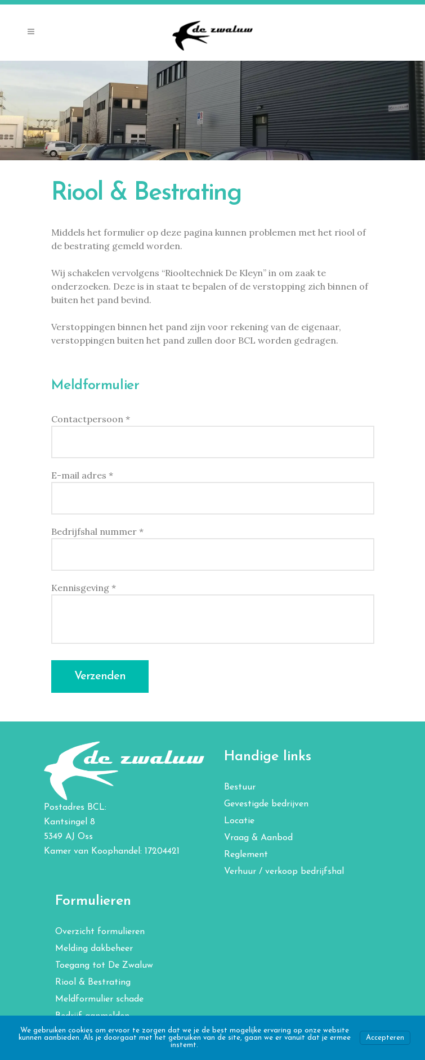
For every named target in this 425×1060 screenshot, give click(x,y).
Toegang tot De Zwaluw (104, 965)
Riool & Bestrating (93, 982)
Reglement (246, 854)
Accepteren (385, 1037)
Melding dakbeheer (94, 948)
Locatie (239, 821)
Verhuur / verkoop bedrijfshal (284, 871)
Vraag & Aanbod (258, 837)
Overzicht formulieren (100, 931)
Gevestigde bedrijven (266, 804)
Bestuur (240, 787)
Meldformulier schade (99, 999)
